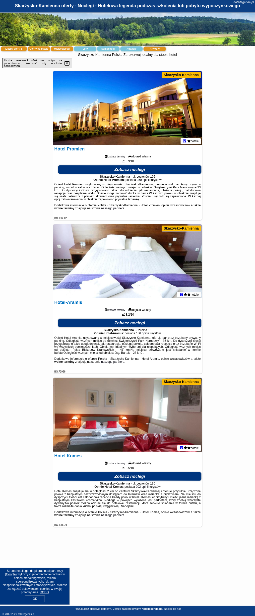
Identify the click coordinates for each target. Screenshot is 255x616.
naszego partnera (112, 209)
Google (11, 574)
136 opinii (142, 334)
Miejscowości (62, 48)
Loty (85, 48)
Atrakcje (131, 48)
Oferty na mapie (38, 48)
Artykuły (155, 48)
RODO (44, 592)
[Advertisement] (127, 570)
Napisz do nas (172, 608)
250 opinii (143, 181)
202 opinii (142, 488)
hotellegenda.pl (244, 2)
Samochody (108, 48)
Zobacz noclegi (130, 170)
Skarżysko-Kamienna (181, 75)
